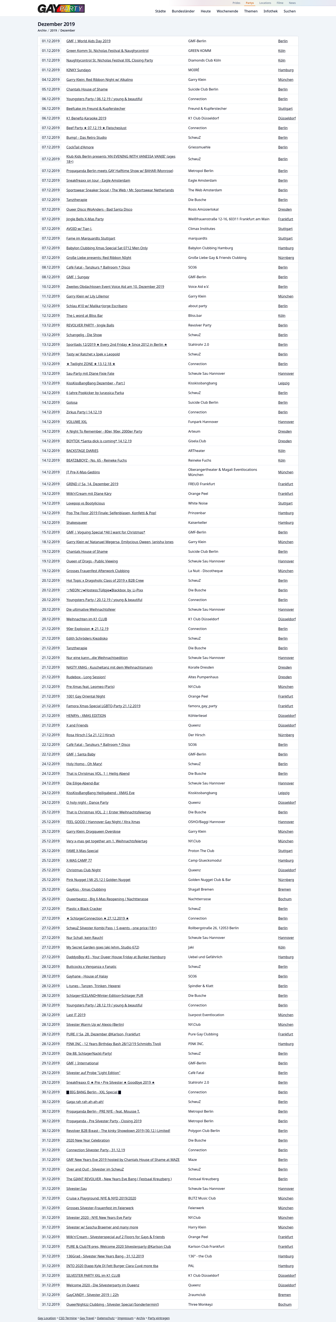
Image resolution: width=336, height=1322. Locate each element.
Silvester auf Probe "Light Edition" (93, 1072)
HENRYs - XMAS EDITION (86, 715)
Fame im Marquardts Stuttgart (90, 238)
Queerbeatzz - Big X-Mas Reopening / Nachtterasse (107, 899)
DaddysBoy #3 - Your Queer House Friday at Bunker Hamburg (116, 957)
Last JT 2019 (76, 1014)
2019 (53, 30)
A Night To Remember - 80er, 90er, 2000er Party (104, 431)
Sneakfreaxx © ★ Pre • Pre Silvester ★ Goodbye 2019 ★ (110, 1082)
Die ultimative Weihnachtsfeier (91, 609)
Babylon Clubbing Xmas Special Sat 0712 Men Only (107, 248)
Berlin (283, 41)
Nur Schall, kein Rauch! (84, 937)
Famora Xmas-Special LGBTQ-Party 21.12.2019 (103, 706)
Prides (236, 3)
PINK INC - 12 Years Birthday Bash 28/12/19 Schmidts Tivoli (113, 1043)
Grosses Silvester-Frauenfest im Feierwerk (100, 1208)
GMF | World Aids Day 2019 (88, 41)
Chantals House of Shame (87, 89)
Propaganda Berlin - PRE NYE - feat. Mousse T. (103, 1111)
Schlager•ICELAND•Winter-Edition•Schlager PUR (104, 995)
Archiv (42, 30)
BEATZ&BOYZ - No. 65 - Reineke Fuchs (96, 460)
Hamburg (286, 70)
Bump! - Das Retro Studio (86, 137)
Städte (160, 11)
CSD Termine (68, 1318)
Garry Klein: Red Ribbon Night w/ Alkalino (99, 79)
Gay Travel (87, 1318)
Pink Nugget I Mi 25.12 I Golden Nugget (98, 879)
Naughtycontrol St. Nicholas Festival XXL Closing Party (109, 60)
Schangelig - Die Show (84, 334)
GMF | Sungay (77, 277)
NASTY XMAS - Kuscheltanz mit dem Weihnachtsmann (109, 667)
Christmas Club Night (83, 870)
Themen (251, 11)
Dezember (67, 30)
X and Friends (77, 725)
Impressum (125, 1318)
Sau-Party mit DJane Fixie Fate (90, 373)
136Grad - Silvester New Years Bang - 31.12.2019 (105, 1256)
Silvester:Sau (76, 1188)
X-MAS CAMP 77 (79, 860)
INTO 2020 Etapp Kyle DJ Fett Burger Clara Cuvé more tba (112, 1265)
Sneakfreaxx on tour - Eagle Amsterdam (98, 180)
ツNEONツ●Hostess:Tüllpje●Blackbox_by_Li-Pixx (104, 590)
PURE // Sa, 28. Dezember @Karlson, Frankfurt (103, 1034)
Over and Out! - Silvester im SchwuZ (95, 1169)
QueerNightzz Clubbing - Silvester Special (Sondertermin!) (112, 1304)
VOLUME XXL (76, 421)
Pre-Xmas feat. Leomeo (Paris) (90, 686)
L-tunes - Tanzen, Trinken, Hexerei (93, 986)
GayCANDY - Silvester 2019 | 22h (92, 1294)
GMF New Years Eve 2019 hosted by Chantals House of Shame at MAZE (123, 1159)
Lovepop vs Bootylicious (85, 503)
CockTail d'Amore (80, 147)
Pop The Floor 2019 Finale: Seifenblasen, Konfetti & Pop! (111, 513)
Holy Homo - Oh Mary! (84, 763)
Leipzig (284, 383)
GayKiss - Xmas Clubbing (86, 889)
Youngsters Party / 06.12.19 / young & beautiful (104, 99)
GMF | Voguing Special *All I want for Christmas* (105, 532)
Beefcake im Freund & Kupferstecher (95, 108)
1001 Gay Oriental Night (85, 696)
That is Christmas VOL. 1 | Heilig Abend (98, 773)
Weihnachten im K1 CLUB (86, 619)
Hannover (286, 373)
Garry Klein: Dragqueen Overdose (93, 831)
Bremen (284, 889)
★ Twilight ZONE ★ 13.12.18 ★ (90, 363)
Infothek (271, 11)
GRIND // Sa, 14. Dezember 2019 (92, 484)
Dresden (285, 209)
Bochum (285, 899)
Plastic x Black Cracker (84, 908)
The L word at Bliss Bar (84, 315)
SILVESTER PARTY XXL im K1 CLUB (93, 1275)
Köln (281, 50)
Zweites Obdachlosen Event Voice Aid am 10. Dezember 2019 (115, 286)
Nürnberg (286, 257)
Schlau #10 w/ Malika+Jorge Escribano (96, 306)
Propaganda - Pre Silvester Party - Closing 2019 (104, 1121)
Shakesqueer (76, 522)
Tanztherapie (76, 199)
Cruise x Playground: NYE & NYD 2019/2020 (101, 1198)
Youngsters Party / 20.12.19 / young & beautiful (104, 599)
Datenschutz (106, 1318)
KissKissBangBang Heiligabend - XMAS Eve (100, 792)
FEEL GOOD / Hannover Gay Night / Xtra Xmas (103, 821)
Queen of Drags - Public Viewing (92, 561)
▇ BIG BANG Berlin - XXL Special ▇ (93, 1092)
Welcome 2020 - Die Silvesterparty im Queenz (102, 1285)
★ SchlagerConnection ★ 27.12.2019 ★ (97, 918)
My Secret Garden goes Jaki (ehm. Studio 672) (102, 947)
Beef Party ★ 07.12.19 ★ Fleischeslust (96, 127)
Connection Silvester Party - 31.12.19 (95, 1150)
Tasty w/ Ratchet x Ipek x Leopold (93, 354)
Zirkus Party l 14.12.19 (84, 412)
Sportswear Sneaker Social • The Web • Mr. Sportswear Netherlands (120, 190)
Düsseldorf (287, 118)
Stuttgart (285, 108)
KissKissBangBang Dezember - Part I (95, 383)
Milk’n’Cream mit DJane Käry (88, 493)
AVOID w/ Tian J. (79, 228)
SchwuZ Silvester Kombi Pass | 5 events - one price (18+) (111, 928)
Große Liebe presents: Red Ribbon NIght (98, 257)
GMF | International (82, 1063)
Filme (280, 3)
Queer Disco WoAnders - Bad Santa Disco (99, 209)
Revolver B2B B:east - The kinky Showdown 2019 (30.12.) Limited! (118, 1130)
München (285, 79)
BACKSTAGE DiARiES (82, 450)
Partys (250, 3)
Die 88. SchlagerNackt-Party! (89, 1053)
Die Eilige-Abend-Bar (82, 783)
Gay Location (47, 1318)
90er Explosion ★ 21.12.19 (87, 628)
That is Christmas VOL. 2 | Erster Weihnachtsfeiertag (108, 812)
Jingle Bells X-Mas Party (85, 219)
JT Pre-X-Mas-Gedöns (83, 472)
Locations (265, 3)
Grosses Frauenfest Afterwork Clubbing (98, 570)
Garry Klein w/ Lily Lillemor (87, 296)
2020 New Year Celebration (88, 1140)
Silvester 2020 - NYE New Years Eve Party (98, 1217)
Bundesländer (183, 11)
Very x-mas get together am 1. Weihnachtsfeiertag (106, 841)
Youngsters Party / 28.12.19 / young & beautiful (104, 1005)
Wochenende (227, 11)
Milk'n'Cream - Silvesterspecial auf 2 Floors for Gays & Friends (115, 1236)
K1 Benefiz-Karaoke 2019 (86, 118)
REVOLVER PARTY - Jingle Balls (90, 325)
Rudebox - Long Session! (86, 677)
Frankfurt (285, 219)
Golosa (72, 402)
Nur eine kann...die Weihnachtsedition (97, 657)
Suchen (290, 11)
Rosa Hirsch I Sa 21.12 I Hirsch (90, 735)
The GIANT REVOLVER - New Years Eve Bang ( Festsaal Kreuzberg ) (119, 1179)
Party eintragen (159, 1318)
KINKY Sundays (78, 70)
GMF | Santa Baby (80, 754)
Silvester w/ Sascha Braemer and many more (102, 1227)
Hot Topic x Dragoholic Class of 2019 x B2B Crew (105, 580)
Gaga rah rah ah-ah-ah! (85, 1101)
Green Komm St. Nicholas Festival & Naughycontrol (107, 50)
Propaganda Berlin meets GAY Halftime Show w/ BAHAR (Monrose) (119, 170)
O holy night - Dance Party (87, 802)
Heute (206, 11)
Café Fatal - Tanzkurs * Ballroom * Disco (98, 267)
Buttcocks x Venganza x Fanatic (91, 966)
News (292, 3)
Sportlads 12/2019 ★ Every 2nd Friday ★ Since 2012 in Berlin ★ (116, 344)
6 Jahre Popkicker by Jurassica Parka (95, 392)
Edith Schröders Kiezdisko (87, 638)
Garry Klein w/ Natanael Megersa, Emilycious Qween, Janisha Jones (120, 541)
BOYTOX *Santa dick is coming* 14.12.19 (99, 441)
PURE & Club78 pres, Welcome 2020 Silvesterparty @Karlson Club (118, 1246)
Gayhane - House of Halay (87, 976)
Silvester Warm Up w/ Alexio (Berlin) (95, 1024)
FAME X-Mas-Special (82, 850)
